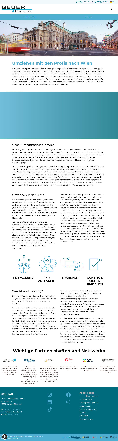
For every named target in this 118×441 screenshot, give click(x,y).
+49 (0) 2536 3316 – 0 (12, 409)
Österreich (84, 416)
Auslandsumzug (86, 419)
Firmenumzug (86, 400)
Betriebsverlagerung (88, 409)
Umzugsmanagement (89, 403)
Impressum (20, 436)
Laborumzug (85, 406)
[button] (112, 9)
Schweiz (83, 413)
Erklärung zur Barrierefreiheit (9, 438)
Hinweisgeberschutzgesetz (34, 436)
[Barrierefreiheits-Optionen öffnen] (4, 437)
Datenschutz (11, 436)
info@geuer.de (13, 415)
